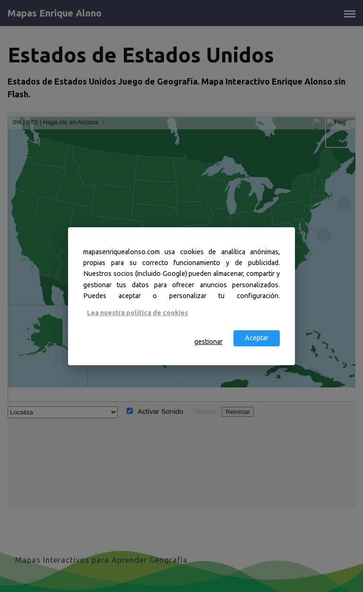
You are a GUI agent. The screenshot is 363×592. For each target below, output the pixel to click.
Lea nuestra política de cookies (137, 313)
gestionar (208, 341)
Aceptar (256, 338)
